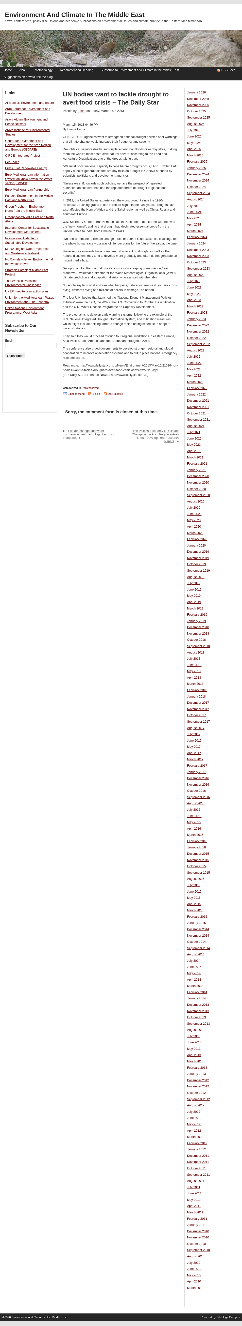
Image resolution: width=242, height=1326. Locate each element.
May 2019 (194, 595)
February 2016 (197, 841)
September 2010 (198, 1250)
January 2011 (196, 1225)
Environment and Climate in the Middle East (75, 14)
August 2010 (195, 1256)
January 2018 (196, 696)
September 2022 (198, 344)
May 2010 (194, 1275)
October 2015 (196, 866)
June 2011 (194, 1193)
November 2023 (198, 256)
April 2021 (194, 451)
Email (10, 340)
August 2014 (195, 954)
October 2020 (196, 489)
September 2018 (198, 646)
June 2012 (194, 1118)
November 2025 (198, 105)
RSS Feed (228, 70)
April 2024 (194, 224)
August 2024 (195, 199)
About (23, 70)
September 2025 (198, 117)
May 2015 (194, 897)
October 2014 (196, 942)
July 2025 (193, 130)
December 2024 (198, 174)
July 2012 (193, 1111)
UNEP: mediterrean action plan (26, 291)
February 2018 (197, 690)
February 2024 (197, 237)
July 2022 (193, 356)
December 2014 (198, 929)
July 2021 (193, 432)
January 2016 (196, 847)
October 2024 (196, 187)
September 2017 (198, 721)
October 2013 (196, 1017)
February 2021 (197, 463)
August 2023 (195, 275)
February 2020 (197, 539)
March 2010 (195, 1288)
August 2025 (195, 124)
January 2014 (196, 998)
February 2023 (197, 312)
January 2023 (196, 319)
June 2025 (194, 136)
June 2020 (194, 514)
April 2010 (194, 1281)
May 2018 (194, 671)
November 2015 (198, 860)
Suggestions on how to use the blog (28, 77)
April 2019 (194, 602)
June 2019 (194, 589)
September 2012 (198, 1099)
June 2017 (194, 740)
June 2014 (194, 967)
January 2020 (196, 545)
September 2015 (198, 872)
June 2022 (194, 363)
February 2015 (197, 916)
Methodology (43, 70)
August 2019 (195, 577)
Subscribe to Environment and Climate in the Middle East (140, 70)
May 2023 (194, 294)
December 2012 (198, 1080)
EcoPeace (12, 162)
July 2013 (193, 1036)
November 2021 (198, 407)
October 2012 (196, 1093)
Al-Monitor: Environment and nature (29, 103)
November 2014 (198, 935)
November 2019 (198, 558)
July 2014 (193, 960)
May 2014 (194, 973)
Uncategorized (90, 387)
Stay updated (115, 393)
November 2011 (198, 1162)
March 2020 (195, 533)
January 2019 (196, 621)
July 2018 (193, 658)
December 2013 (198, 1004)
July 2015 (193, 885)
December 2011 (198, 1156)
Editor (81, 111)
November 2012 (198, 1086)
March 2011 (195, 1212)
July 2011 (193, 1187)
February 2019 (197, 614)
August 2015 (195, 879)
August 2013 (195, 1030)
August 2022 (195, 350)
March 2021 (195, 457)
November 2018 (198, 633)
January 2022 (196, 394)
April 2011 (194, 1206)
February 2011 (197, 1218)
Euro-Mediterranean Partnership (27, 189)
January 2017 (196, 772)
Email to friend (76, 393)
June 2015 (194, 891)
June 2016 (194, 816)
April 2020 (194, 526)
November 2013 (198, 1011)
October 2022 (196, 338)
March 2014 (195, 986)
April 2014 (194, 979)
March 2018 (195, 684)
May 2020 (194, 520)
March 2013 (195, 1061)
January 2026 (196, 92)
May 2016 (194, 822)
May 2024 (194, 218)
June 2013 (194, 1042)
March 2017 (195, 759)
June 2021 (194, 438)
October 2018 (196, 639)
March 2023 (195, 306)
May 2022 (194, 369)
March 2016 (195, 835)
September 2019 (198, 570)
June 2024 (194, 212)
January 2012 (196, 1149)
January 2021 (196, 470)
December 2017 (198, 702)
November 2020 (198, 482)
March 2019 (195, 608)
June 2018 (194, 665)
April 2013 (194, 1055)
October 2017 (196, 715)
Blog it (96, 393)
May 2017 (194, 746)
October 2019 (196, 564)
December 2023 (198, 250)
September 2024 (198, 193)
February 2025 (197, 161)
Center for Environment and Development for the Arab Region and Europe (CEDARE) (28, 145)
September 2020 (198, 495)
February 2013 (197, 1067)
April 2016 (194, 828)
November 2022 (198, 331)
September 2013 (198, 1023)
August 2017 (195, 728)
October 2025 (196, 111)
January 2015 (196, 923)
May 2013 (194, 1049)
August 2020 (195, 501)
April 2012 (194, 1130)
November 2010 (198, 1237)
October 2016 (196, 791)
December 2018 (198, 627)
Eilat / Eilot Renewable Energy (26, 168)
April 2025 (194, 149)
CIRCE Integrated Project (22, 155)
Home (8, 70)
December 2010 (198, 1231)
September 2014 (198, 948)
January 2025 (196, 168)
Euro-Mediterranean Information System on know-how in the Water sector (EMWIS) (28, 179)
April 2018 (194, 677)
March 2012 (195, 1137)
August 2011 (195, 1181)
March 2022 (195, 382)
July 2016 (193, 809)
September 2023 (198, 268)
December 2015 (198, 853)
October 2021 (196, 413)
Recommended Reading (76, 70)
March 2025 (195, 155)
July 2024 (193, 206)
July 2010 (193, 1263)
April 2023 (194, 300)
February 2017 (197, 765)
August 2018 (195, 652)
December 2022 (198, 325)
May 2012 (194, 1124)
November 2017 (198, 709)
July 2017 (193, 734)
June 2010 (194, 1269)
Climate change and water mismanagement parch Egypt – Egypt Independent (88, 434)
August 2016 (195, 803)
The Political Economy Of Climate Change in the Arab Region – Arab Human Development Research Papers (155, 436)
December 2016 (198, 778)
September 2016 (198, 797)
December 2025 (198, 99)
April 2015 (194, 904)
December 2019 (198, 551)
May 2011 (194, 1200)
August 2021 (195, 426)
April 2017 (194, 753)
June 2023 (194, 287)
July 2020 (193, 507)
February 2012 (197, 1143)
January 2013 (196, 1074)
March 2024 (195, 231)
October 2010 (196, 1244)
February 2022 (197, 388)
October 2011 (196, 1168)
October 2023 (196, 262)
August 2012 (195, 1105)
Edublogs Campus (228, 1317)
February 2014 (197, 992)
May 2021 (194, 444)
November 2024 (198, 180)
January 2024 (196, 243)
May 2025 (194, 143)
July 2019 (193, 583)
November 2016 (198, 784)
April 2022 (194, 375)
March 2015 (195, 910)
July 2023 (193, 281)
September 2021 (198, 419)
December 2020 (198, 476)
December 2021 (198, 400)
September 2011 (198, 1174)
